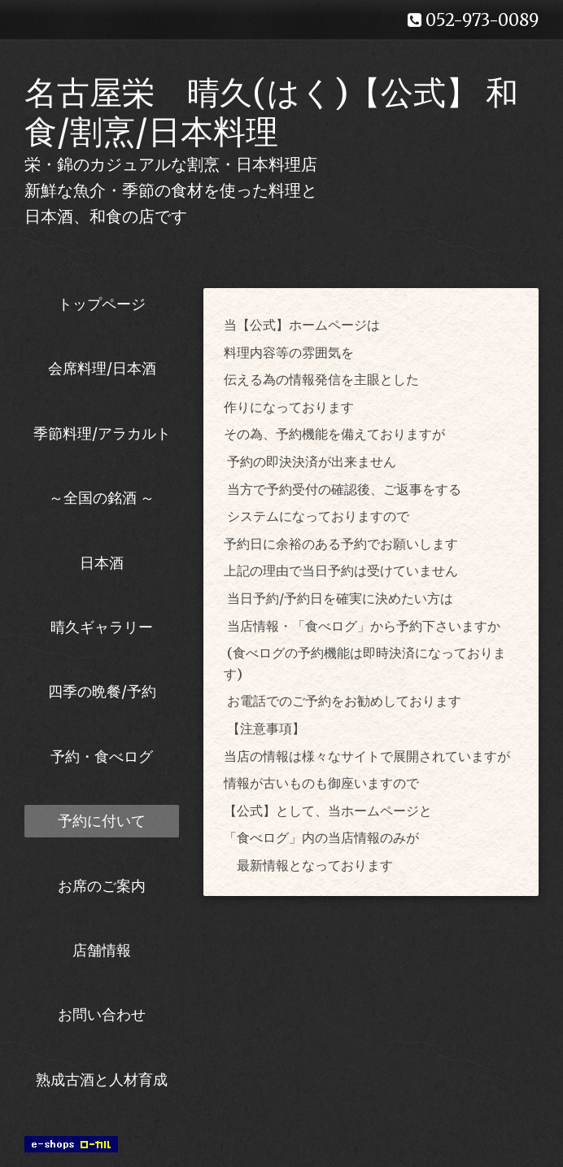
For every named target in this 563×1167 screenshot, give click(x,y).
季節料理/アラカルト (102, 433)
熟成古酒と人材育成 (102, 1079)
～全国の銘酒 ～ (102, 497)
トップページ (102, 304)
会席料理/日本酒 (102, 368)
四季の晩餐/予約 (102, 691)
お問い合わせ (102, 1014)
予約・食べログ (101, 756)
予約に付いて (102, 820)
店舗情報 (101, 950)
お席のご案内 (102, 885)
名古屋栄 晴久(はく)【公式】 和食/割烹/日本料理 (271, 112)
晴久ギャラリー (101, 627)
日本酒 (102, 562)
